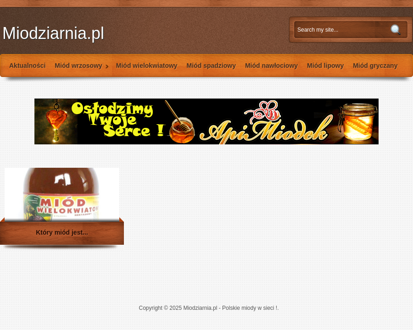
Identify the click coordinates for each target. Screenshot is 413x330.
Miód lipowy (325, 65)
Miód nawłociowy (271, 65)
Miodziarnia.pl (53, 33)
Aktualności (27, 65)
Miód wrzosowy (79, 69)
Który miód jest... (62, 232)
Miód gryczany (375, 65)
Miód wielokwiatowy (147, 65)
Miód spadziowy (211, 65)
